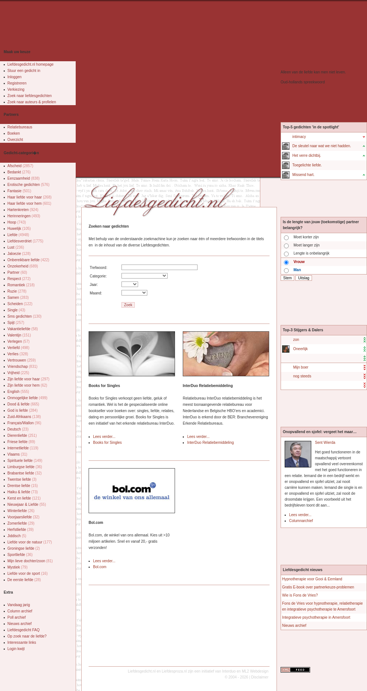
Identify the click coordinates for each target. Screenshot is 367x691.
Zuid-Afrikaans (24, 417)
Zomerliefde (20, 523)
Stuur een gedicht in (23, 71)
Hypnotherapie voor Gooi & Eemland (312, 579)
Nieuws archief (19, 624)
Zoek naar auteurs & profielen (31, 102)
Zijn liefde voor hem (27, 385)
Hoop (16, 222)
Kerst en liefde (24, 498)
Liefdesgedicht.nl (141, 671)
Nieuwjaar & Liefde (26, 504)
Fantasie (19, 191)
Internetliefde (22, 448)
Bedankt (19, 172)
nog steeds (302, 376)
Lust (15, 247)
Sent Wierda (325, 442)
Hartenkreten (22, 210)
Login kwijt (16, 649)
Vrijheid (18, 373)
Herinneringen (23, 216)
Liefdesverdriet (25, 241)
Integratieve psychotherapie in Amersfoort (316, 617)
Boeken (13, 133)
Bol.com (99, 567)
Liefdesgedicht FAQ (23, 630)
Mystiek (17, 567)
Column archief (19, 611)
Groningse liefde (23, 548)
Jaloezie (19, 254)
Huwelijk (19, 229)
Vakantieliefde (22, 329)
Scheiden (19, 304)
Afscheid (20, 166)
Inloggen (14, 77)
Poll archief (16, 617)
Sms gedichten (24, 316)
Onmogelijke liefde (27, 398)
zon (296, 340)
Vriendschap (22, 366)
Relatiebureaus (19, 127)
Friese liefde (21, 442)
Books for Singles (107, 442)
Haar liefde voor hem (29, 203)
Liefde (18, 235)
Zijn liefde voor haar (28, 379)
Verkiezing (15, 89)
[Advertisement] (87, 90)
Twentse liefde (22, 479)
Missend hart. (303, 175)
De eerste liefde (24, 580)
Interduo (229, 671)
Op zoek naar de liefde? (27, 636)
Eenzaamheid (23, 178)
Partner (17, 272)
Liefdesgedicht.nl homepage (30, 64)
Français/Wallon (24, 423)
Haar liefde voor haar (29, 197)
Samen (18, 298)
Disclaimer (259, 677)
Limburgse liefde (24, 467)
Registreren (17, 83)
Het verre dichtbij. (306, 155)
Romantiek (21, 285)
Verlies (17, 354)
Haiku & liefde (22, 492)
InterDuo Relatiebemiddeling (210, 442)
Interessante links (21, 642)
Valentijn (19, 335)
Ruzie (17, 291)
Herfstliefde (20, 530)
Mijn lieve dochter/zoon (30, 561)
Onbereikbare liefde (28, 260)
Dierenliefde (22, 435)
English (18, 392)
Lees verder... (104, 437)
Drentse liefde (22, 486)
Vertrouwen (21, 360)
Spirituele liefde (24, 461)
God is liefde (22, 410)
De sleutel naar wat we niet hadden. (321, 146)
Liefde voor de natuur (29, 542)
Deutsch (17, 429)
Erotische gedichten (28, 185)
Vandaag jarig (18, 605)
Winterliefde (20, 511)
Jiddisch (16, 536)
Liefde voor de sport (27, 573)
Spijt (15, 323)
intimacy (299, 137)
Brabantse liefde (24, 473)
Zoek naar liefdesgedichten (29, 96)
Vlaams (17, 454)
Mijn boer (300, 367)
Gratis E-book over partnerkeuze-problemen (318, 587)
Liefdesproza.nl (174, 671)
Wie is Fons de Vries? (300, 595)
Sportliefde (19, 555)
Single (16, 310)
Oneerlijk (300, 349)
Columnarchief (301, 521)
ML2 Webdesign (255, 671)
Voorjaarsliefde (23, 517)
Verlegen (18, 341)
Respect (19, 279)
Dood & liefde (23, 404)
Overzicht (15, 140)
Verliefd (18, 348)
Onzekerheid (22, 266)
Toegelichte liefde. (307, 165)
